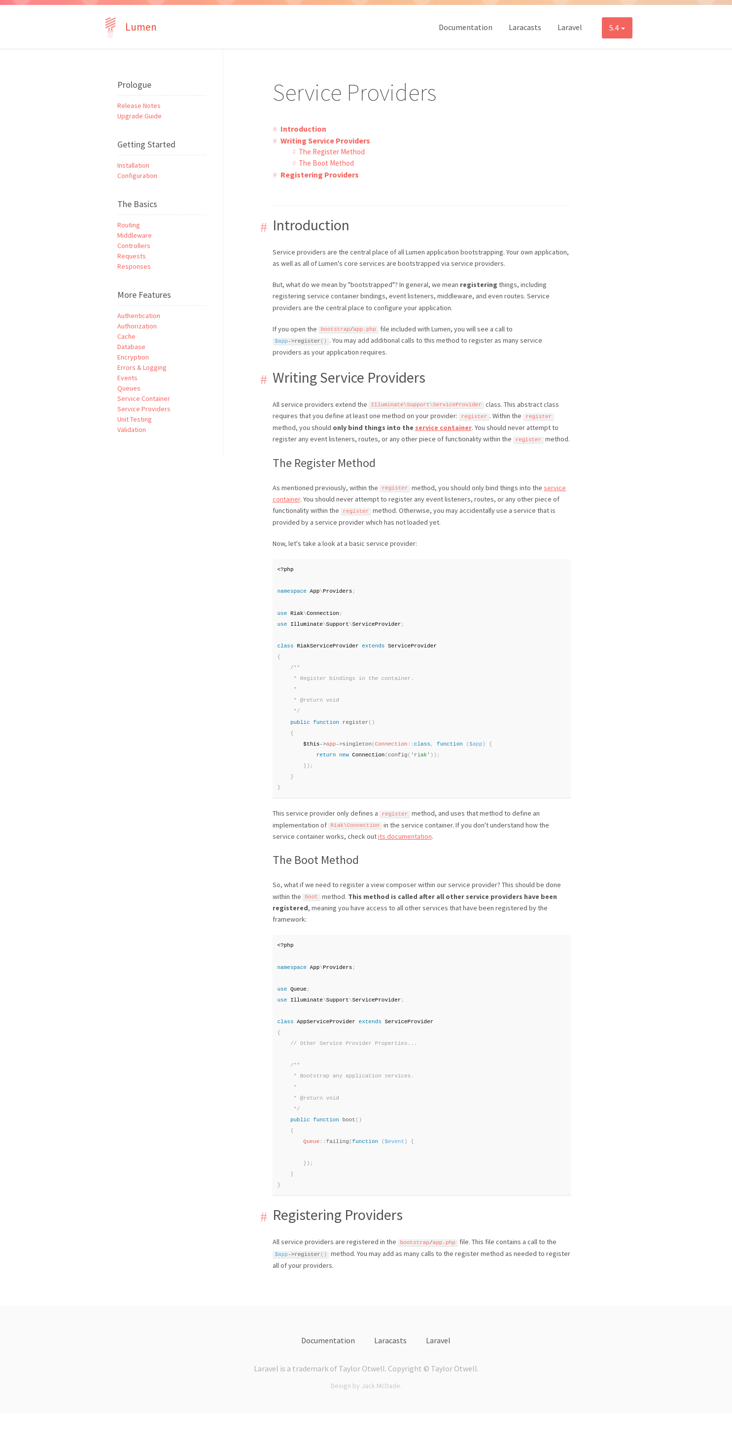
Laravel (570, 27)
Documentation (465, 27)
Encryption (133, 357)
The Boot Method (326, 163)
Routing (128, 224)
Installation (133, 165)
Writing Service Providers (325, 140)
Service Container (143, 398)
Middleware (134, 235)
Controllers (133, 245)
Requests (131, 255)
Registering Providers (319, 174)
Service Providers (144, 408)
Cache (126, 336)
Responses (134, 266)
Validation (131, 429)
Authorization (137, 326)
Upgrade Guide (139, 115)
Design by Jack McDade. (366, 1406)
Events (127, 377)
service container (443, 427)
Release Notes (139, 105)
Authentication (138, 315)
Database (131, 346)
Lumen (128, 27)
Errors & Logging (142, 367)
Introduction (303, 129)
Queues (128, 388)
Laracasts (525, 27)
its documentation (405, 846)
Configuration (137, 175)
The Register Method (332, 151)
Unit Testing (134, 419)
